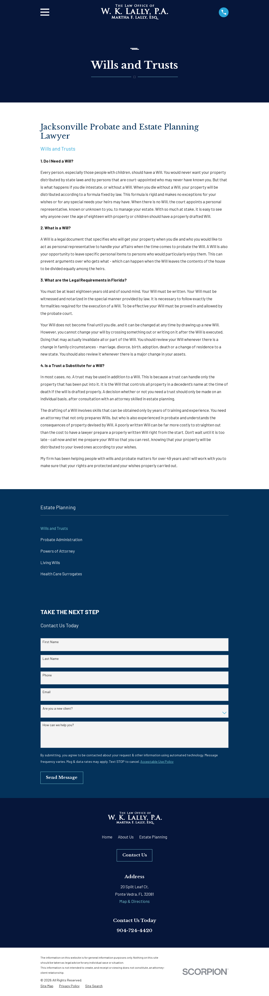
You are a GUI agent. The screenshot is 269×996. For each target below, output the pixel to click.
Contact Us (134, 855)
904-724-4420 (134, 930)
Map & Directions (134, 901)
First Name (51, 642)
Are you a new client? (58, 708)
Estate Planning (153, 836)
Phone (47, 675)
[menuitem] (134, 528)
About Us (126, 836)
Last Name (51, 659)
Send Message (61, 777)
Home (107, 836)
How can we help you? (58, 725)
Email (46, 692)
